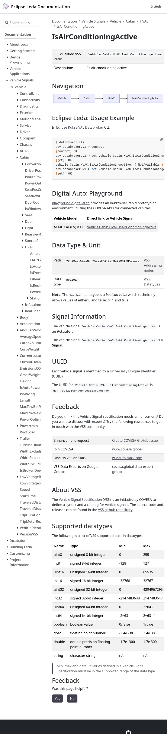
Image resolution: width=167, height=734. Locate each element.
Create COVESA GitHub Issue (135, 440)
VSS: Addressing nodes (153, 265)
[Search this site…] (20, 23)
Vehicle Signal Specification (80, 499)
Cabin (130, 21)
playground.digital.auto (71, 203)
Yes (57, 698)
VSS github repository (115, 509)
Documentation (64, 21)
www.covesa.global (127, 449)
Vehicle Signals (93, 21)
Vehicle (115, 21)
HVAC (144, 21)
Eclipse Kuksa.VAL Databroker (79, 127)
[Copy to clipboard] (161, 139)
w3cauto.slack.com (127, 458)
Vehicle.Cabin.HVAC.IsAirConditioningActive (121, 227)
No (72, 698)
